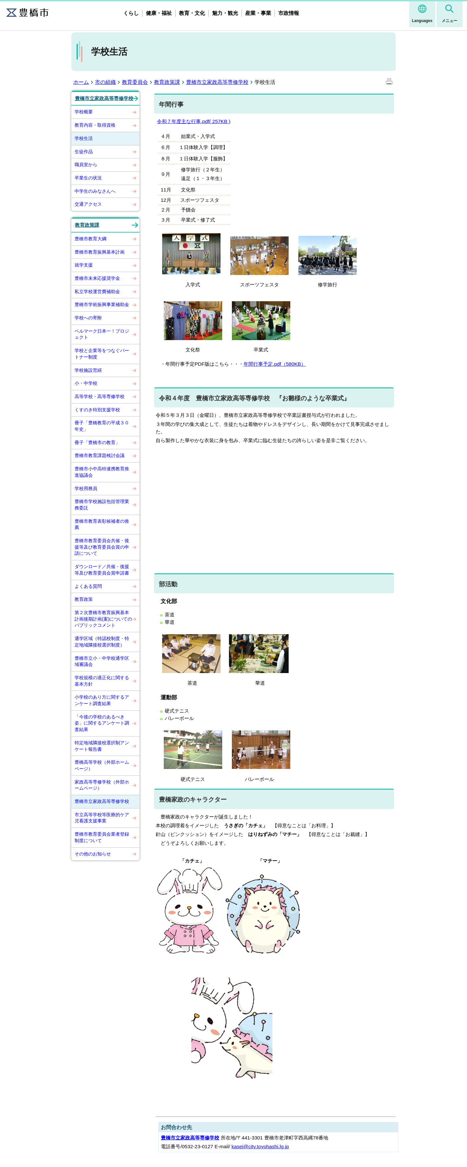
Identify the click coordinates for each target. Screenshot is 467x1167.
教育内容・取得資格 (95, 125)
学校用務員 (86, 488)
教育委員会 (135, 82)
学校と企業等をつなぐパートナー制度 (102, 354)
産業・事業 (258, 13)
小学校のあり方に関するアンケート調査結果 (102, 700)
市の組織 (105, 82)
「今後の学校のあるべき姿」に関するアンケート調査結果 (102, 723)
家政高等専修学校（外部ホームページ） (102, 785)
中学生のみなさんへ (95, 191)
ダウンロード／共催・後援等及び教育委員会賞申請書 (102, 570)
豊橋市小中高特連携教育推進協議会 (102, 472)
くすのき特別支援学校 (97, 409)
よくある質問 (88, 586)
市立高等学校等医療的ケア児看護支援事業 (102, 818)
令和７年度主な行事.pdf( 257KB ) (193, 121)
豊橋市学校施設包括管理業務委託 (102, 504)
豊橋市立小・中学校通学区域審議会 (102, 661)
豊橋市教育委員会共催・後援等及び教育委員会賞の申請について (102, 547)
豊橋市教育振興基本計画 (100, 252)
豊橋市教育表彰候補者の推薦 (102, 524)
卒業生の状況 (88, 177)
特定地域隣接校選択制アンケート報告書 (102, 746)
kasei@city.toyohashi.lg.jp (260, 1146)
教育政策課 (167, 82)
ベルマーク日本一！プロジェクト (102, 334)
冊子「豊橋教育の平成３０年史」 (102, 426)
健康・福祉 (159, 13)
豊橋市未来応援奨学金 (97, 278)
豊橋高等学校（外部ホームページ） (102, 765)
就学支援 (84, 265)
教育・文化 (192, 13)
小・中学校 (86, 383)
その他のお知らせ (93, 853)
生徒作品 (84, 151)
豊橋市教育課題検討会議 (100, 455)
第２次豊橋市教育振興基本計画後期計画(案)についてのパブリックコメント (103, 619)
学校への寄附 (88, 317)
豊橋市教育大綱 (90, 238)
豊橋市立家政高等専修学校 (217, 82)
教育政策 (84, 599)
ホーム (81, 82)
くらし (131, 13)
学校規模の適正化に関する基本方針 (102, 681)
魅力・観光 (225, 13)
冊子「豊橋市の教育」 (97, 442)
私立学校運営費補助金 (97, 291)
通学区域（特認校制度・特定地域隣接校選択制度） (102, 641)
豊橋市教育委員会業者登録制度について (102, 837)
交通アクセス (88, 204)
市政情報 (288, 13)
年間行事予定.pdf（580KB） (275, 364)
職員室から (86, 164)
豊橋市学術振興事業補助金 (102, 304)
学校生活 (84, 138)
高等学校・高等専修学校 (100, 396)
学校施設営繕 (88, 370)
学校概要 (84, 111)
